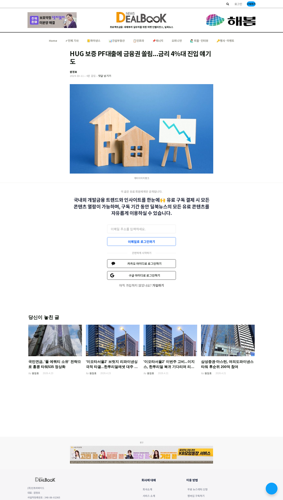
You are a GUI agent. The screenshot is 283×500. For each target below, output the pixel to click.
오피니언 (177, 41)
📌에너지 (157, 41)
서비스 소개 (149, 496)
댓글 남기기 (104, 76)
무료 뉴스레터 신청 (197, 489)
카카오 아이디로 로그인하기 (144, 263)
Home (53, 41)
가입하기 (158, 285)
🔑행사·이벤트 (225, 41)
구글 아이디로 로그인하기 (144, 275)
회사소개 (147, 489)
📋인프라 (138, 41)
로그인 (238, 4)
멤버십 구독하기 (196, 496)
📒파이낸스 (93, 41)
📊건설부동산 (117, 41)
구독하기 (251, 4)
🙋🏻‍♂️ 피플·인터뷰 (199, 41)
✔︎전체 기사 (72, 41)
